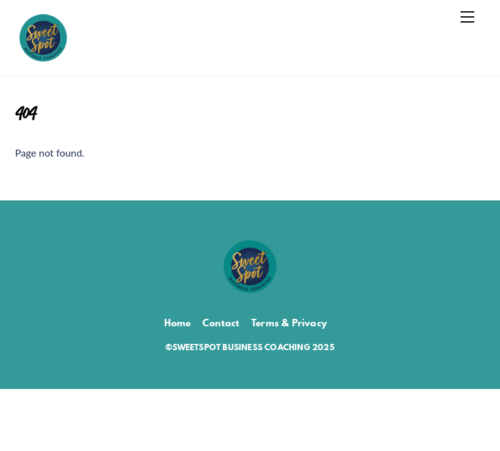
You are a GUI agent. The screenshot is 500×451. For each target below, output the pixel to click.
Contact (220, 322)
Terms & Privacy (289, 322)
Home (177, 322)
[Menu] (467, 16)
